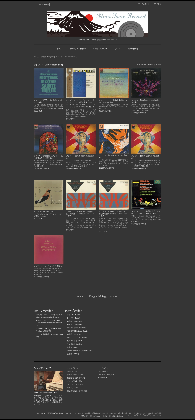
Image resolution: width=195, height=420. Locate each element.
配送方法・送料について (76, 378)
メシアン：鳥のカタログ (43, 212)
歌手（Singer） (72, 347)
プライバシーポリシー (106, 375)
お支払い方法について (75, 375)
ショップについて (100, 49)
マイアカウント (144, 4)
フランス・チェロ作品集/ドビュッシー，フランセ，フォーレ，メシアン (145, 212)
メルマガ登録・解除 (74, 381)
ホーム (59, 49)
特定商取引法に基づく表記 (77, 391)
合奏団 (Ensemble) (74, 334)
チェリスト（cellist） (75, 344)
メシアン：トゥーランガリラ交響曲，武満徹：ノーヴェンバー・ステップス (80, 214)
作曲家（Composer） (48, 57)
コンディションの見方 (75, 384)
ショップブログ (73, 388)
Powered (144, 416)
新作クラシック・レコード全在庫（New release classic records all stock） (49, 322)
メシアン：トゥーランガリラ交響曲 (48, 266)
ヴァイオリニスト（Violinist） (78, 337)
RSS (100, 378)
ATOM (105, 378)
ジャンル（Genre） (74, 315)
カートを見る (103, 371)
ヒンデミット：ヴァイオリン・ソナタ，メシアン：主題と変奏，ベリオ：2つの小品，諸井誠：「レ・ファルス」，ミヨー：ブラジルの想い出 (80, 103)
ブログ (117, 49)
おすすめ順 (141, 64)
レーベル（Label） (74, 318)
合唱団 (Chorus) (73, 354)
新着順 (158, 64)
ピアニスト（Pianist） (75, 341)
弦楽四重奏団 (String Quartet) (78, 331)
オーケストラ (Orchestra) (76, 328)
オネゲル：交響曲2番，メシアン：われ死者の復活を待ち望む (48, 157)
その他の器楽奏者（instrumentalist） (80, 351)
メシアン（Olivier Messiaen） (68, 57)
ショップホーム (73, 368)
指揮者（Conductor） (75, 324)
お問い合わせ (133, 49)
